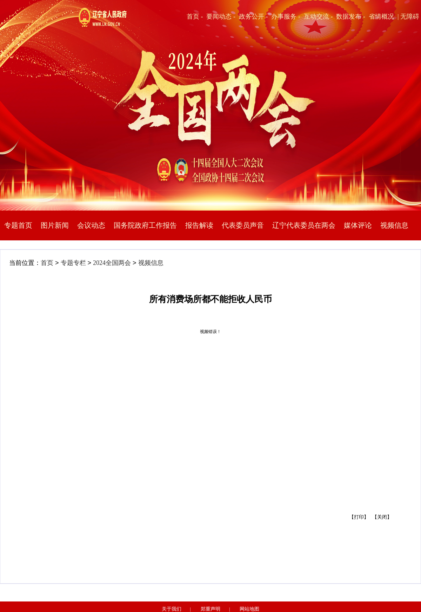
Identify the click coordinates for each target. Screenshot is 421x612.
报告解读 (199, 225)
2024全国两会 (112, 262)
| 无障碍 (408, 16)
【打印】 (359, 517)
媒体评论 (358, 225)
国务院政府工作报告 (145, 225)
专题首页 (18, 225)
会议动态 (91, 225)
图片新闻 (55, 225)
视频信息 (394, 225)
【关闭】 (382, 517)
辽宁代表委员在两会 (303, 225)
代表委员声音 (243, 225)
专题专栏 (73, 262)
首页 (47, 262)
